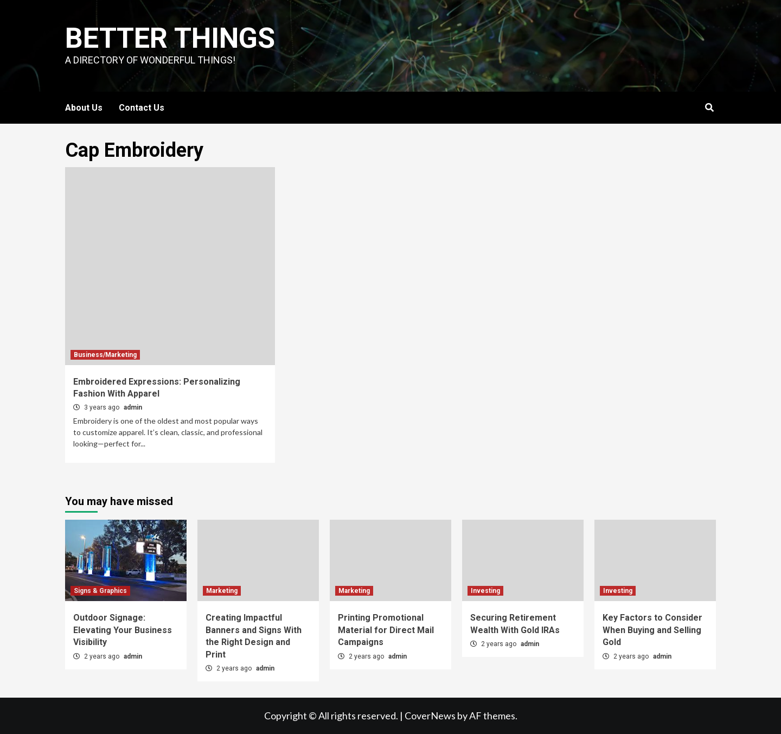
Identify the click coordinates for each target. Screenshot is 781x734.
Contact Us (141, 108)
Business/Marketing (105, 355)
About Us (84, 108)
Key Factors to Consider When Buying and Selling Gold (652, 629)
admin (133, 407)
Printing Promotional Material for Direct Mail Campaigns (386, 629)
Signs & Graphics (100, 591)
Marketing (222, 591)
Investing (485, 591)
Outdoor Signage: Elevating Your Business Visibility (122, 629)
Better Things (170, 38)
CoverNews (430, 716)
